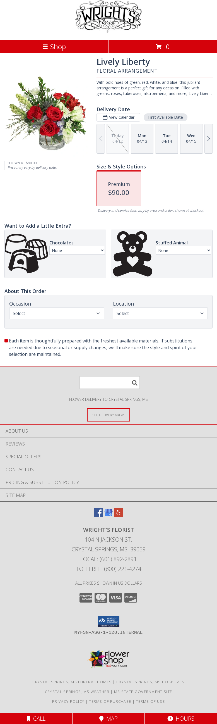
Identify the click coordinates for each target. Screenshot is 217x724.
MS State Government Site (143, 691)
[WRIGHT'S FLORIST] (108, 31)
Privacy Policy (68, 701)
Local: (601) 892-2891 (108, 559)
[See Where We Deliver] (108, 414)
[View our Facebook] (98, 515)
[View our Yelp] (118, 515)
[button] (108, 621)
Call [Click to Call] (36, 718)
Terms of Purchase (110, 701)
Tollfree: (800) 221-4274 (108, 569)
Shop (54, 46)
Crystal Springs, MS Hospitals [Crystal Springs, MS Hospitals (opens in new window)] (150, 681)
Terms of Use (150, 701)
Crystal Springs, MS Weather (77, 691)
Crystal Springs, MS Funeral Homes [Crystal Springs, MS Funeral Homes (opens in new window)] (72, 681)
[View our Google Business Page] (108, 515)
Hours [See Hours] (180, 718)
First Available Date (165, 117)
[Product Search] (109, 382)
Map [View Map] (108, 718)
